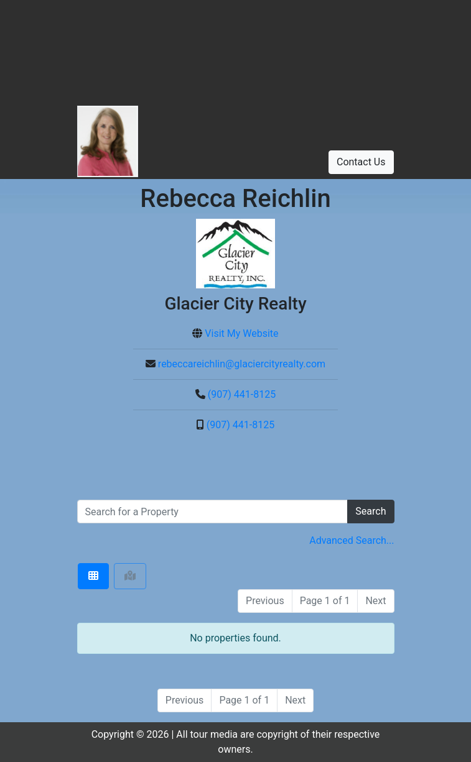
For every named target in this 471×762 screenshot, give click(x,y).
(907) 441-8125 (242, 394)
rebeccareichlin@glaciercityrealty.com (241, 364)
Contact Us (361, 162)
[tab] (93, 576)
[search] (212, 511)
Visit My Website (241, 333)
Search (370, 511)
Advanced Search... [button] (351, 540)
